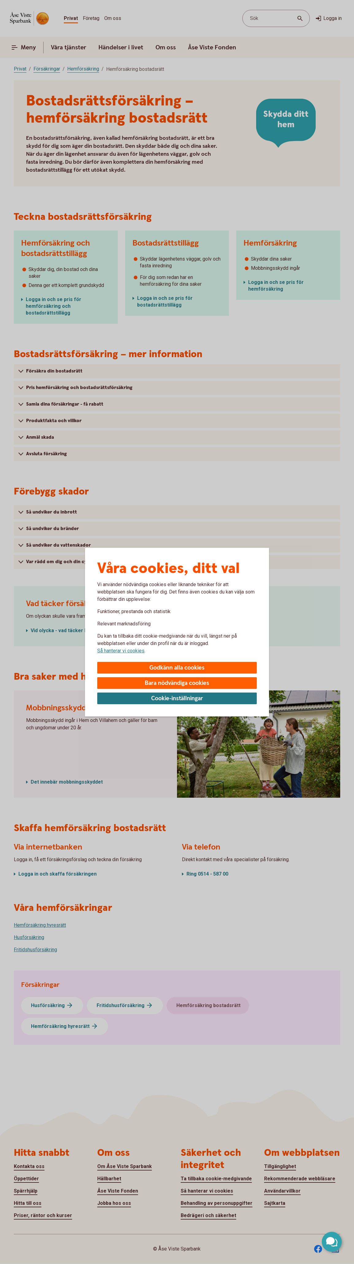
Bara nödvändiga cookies (177, 683)
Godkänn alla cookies (177, 668)
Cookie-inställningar (177, 698)
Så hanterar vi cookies (120, 651)
